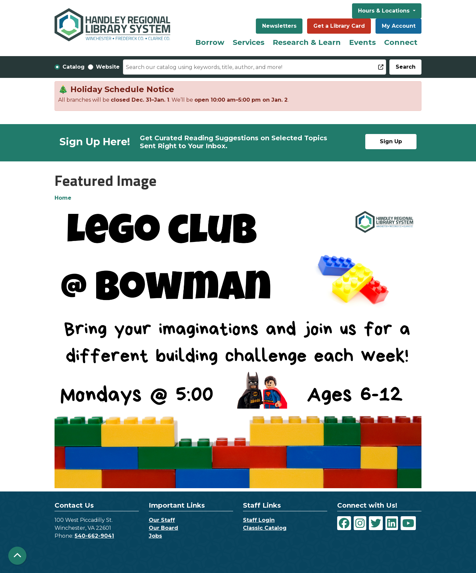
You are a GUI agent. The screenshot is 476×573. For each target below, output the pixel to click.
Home (63, 198)
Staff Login (259, 520)
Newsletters (279, 26)
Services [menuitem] (248, 42)
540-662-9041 (94, 536)
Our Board (163, 528)
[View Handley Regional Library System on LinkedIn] (391, 523)
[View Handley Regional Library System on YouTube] (408, 523)
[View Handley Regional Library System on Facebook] (344, 523)
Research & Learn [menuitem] (307, 42)
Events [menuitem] (362, 42)
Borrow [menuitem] (209, 42)
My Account (399, 26)
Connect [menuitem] (400, 42)
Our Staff (162, 520)
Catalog (73, 67)
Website (108, 67)
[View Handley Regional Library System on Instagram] (360, 523)
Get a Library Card (339, 26)
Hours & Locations (384, 11)
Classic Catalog (265, 528)
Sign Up (391, 141)
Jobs (155, 536)
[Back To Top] (17, 556)
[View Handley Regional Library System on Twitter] (376, 523)
